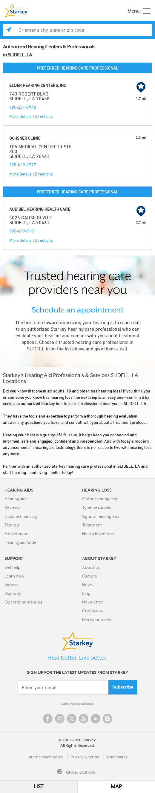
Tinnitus (11, 525)
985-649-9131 (22, 230)
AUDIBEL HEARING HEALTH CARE (39, 209)
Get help (12, 567)
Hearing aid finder (21, 542)
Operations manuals (23, 602)
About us (91, 567)
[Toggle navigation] (138, 10)
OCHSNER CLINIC (24, 138)
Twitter (71, 718)
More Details (20, 116)
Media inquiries (96, 619)
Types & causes (96, 507)
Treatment (92, 525)
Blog (86, 593)
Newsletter (92, 602)
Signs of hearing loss (100, 516)
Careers (89, 576)
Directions (44, 116)
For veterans (16, 533)
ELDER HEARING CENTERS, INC (37, 85)
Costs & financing (20, 516)
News (87, 584)
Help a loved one (98, 533)
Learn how (14, 576)
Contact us (92, 610)
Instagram (60, 718)
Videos (11, 584)
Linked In (95, 718)
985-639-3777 (22, 164)
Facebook (48, 718)
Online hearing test (99, 498)
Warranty (12, 593)
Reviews (12, 507)
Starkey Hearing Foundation (77, 703)
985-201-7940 (22, 107)
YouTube (83, 718)
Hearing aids (15, 498)
